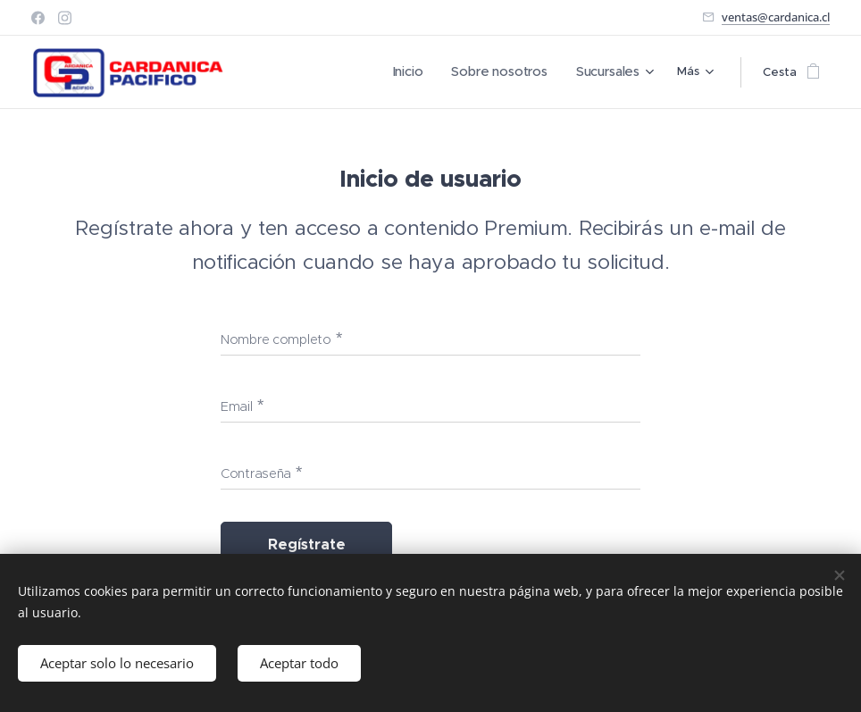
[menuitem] (284, 72)
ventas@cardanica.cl (776, 17)
